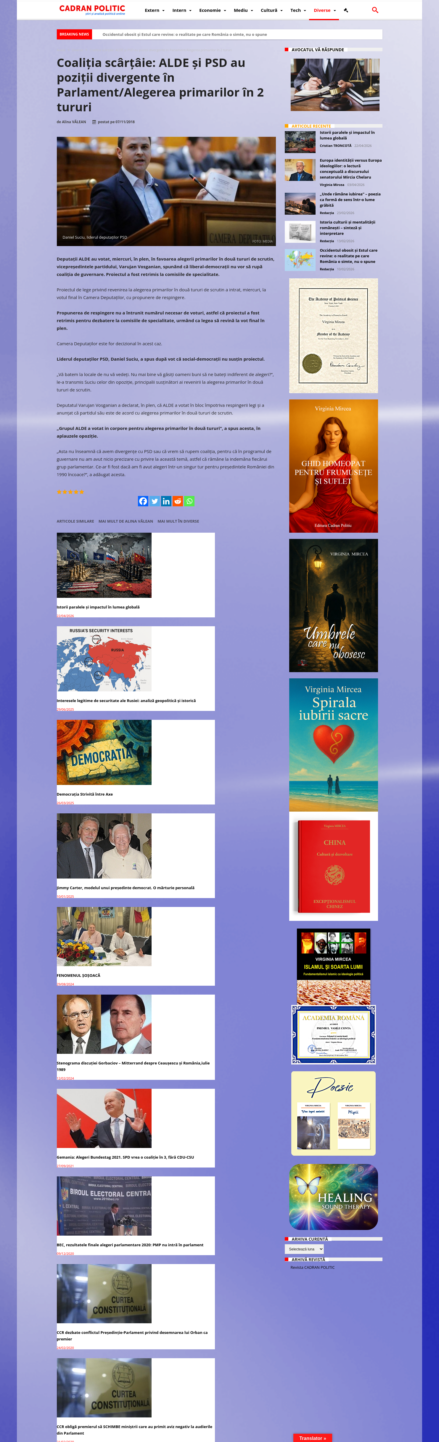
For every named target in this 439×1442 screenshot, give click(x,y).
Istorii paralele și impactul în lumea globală (91, 593)
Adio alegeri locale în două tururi (238, 938)
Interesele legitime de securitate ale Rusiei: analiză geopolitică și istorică (163, 596)
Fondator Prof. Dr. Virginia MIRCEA (218, 1436)
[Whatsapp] (189, 501)
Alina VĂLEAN (74, 122)
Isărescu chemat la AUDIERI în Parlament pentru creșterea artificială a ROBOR (85, 1206)
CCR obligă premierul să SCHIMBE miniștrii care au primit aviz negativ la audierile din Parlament (91, 854)
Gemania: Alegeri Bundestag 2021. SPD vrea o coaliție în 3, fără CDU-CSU (89, 769)
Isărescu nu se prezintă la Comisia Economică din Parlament (164, 1118)
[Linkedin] (166, 501)
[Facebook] (143, 501)
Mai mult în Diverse (178, 521)
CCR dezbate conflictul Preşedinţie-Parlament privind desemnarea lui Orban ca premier (240, 769)
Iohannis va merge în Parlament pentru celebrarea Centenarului (162, 1372)
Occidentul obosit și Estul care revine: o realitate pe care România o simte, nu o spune (185, 34)
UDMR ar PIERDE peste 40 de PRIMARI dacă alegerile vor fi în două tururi (236, 854)
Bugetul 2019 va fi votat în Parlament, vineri (82, 1118)
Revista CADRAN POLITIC (313, 1267)
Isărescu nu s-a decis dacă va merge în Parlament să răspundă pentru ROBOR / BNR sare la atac (241, 1121)
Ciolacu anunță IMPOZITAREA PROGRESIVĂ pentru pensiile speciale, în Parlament (160, 945)
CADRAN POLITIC (96, 1436)
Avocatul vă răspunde (318, 50)
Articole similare (75, 521)
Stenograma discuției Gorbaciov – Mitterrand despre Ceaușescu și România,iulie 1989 (239, 680)
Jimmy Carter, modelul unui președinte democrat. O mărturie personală (88, 685)
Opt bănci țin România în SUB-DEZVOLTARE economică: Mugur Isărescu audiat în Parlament (162, 1290)
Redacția (327, 213)
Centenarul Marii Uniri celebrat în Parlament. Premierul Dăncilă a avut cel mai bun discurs (89, 1375)
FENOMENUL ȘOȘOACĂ (153, 674)
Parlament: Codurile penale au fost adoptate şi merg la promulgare (165, 1033)
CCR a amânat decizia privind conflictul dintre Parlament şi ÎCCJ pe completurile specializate (89, 1036)
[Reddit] (178, 501)
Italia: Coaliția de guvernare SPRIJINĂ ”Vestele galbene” (158, 1202)
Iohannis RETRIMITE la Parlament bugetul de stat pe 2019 (238, 1033)
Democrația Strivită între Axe (235, 589)
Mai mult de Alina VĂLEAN (126, 521)
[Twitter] (154, 501)
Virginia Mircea (332, 184)
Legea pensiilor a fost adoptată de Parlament (89, 1287)
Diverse (77, 50)
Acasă (61, 50)
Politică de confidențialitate (139, 1436)
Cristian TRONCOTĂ (336, 145)
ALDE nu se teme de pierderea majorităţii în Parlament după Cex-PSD (240, 1375)
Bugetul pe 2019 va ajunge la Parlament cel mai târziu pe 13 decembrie (236, 1290)
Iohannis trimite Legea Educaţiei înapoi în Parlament (238, 1202)
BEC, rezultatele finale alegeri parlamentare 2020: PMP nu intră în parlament (166, 769)
